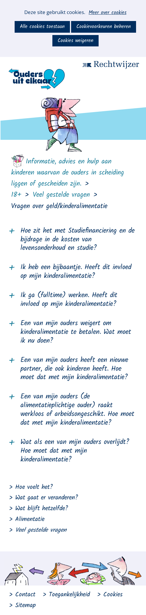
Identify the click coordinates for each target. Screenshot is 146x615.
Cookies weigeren (75, 41)
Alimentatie (29, 519)
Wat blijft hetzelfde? (41, 508)
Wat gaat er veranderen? (46, 498)
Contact (25, 595)
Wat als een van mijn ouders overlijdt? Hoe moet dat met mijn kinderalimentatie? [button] (74, 451)
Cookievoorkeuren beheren (103, 27)
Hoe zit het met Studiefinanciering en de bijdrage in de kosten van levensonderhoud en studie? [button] (77, 240)
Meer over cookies (107, 13)
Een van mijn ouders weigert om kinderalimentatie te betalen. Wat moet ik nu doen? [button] (75, 332)
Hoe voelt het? (34, 487)
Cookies (113, 595)
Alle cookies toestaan (42, 27)
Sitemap (25, 605)
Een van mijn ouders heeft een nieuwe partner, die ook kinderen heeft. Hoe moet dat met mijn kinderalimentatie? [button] (74, 369)
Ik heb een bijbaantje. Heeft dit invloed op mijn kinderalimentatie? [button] (75, 272)
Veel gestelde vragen (40, 530)
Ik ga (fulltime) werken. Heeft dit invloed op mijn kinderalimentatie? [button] (68, 300)
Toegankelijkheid (69, 595)
